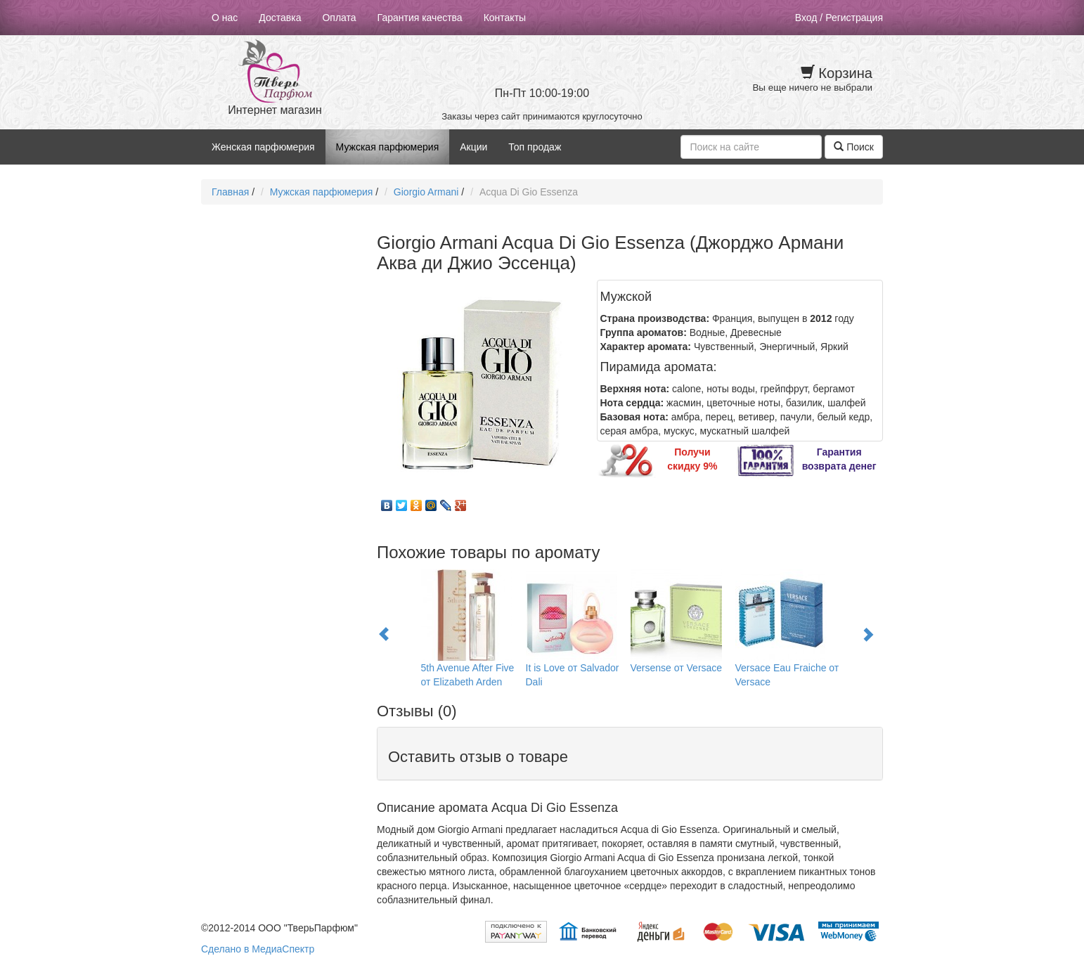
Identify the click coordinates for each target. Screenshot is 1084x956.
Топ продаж (534, 147)
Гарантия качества (420, 17)
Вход (806, 17)
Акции (473, 147)
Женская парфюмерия (263, 147)
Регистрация (854, 17)
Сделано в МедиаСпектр (257, 949)
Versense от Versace (677, 667)
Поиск (854, 147)
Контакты (505, 17)
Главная (230, 192)
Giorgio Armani (426, 192)
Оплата (339, 17)
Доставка (280, 17)
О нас (225, 17)
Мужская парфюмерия (387, 147)
